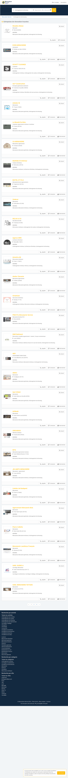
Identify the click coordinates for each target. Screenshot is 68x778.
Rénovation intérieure (7, 743)
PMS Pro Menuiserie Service (27, 331)
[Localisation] (42, 10)
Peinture (4, 715)
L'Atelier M (20, 107)
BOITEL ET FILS (22, 188)
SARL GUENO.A (22, 595)
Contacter (61, 41)
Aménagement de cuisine (8, 690)
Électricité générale (6, 726)
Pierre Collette (22, 555)
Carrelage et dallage (6, 695)
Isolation (4, 709)
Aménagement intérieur (7, 733)
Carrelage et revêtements (8, 734)
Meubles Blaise (22, 26)
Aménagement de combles (8, 689)
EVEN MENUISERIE (23, 46)
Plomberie (4, 741)
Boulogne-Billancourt (7, 751)
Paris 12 (4, 762)
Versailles (4, 767)
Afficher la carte (34, 659)
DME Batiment (22, 351)
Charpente (4, 697)
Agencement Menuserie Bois (27, 534)
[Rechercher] (54, 10)
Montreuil (4, 759)
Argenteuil (4, 749)
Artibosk (20, 433)
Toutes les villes (6, 747)
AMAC (19, 392)
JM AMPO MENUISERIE (25, 494)
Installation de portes (7, 705)
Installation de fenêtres (7, 701)
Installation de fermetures (8, 703)
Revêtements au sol (6, 722)
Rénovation (4, 725)
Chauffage (4, 698)
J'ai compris (61, 773)
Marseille (4, 757)
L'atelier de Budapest (24, 514)
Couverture (4, 700)
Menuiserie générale (6, 712)
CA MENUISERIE (22, 148)
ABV (18, 372)
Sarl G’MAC (21, 412)
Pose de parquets (6, 720)
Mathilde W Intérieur (24, 168)
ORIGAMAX (21, 453)
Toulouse (4, 765)
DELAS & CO (21, 229)
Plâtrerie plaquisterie (7, 718)
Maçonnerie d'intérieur (7, 710)
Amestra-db (21, 270)
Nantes (3, 760)
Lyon (3, 756)
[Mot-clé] (22, 10)
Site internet (61, 61)
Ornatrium (20, 310)
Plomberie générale (6, 717)
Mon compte (55, 2)
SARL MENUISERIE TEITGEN (27, 616)
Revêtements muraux (7, 723)
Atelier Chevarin (22, 290)
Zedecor (20, 209)
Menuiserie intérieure (7, 713)
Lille (3, 754)
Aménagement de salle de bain (9, 693)
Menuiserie (4, 738)
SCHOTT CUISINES (23, 67)
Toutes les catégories (8, 731)
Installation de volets (7, 706)
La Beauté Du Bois (23, 127)
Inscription (63, 2)
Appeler (53, 41)
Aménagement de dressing (8, 692)
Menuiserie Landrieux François (28, 575)
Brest (3, 752)
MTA (18, 473)
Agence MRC (21, 249)
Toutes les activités (7, 687)
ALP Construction (23, 87)
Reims (3, 764)
